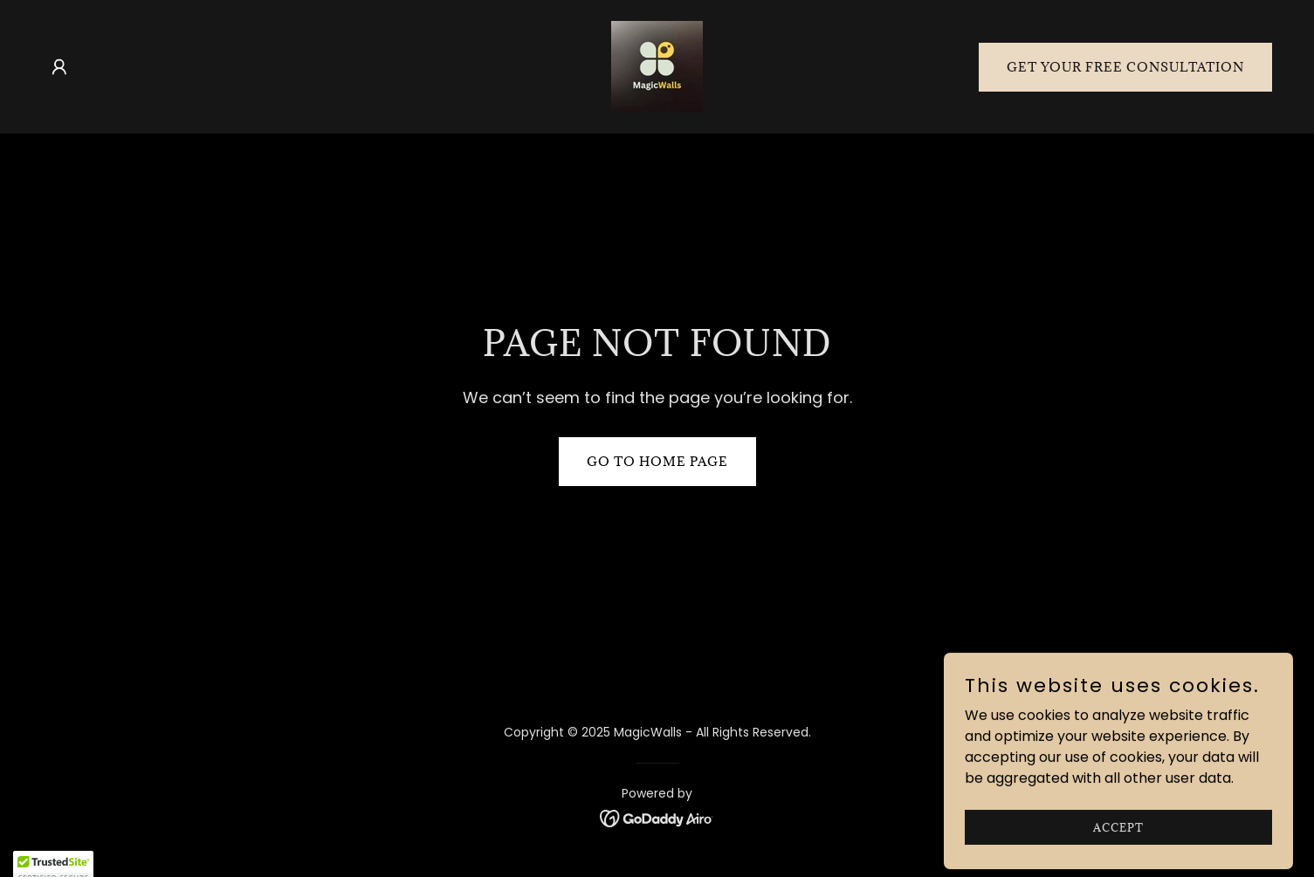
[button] (59, 67)
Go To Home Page (657, 461)
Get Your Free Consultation (1125, 66)
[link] (657, 66)
